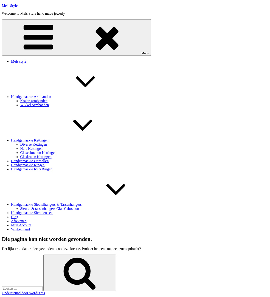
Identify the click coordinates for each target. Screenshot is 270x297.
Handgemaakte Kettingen (64, 140)
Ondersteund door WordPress (23, 293)
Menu (76, 37)
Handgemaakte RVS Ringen (31, 169)
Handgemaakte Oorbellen (30, 161)
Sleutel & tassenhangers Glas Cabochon (49, 209)
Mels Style (10, 6)
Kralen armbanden (34, 101)
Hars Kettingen (31, 148)
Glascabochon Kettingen (38, 153)
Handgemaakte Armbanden (65, 97)
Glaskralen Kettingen (35, 157)
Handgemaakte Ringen (28, 165)
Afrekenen (19, 221)
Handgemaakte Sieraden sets (32, 213)
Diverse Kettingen (33, 144)
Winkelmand (20, 229)
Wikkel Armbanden (34, 105)
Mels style (18, 61)
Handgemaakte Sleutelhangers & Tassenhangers (80, 204)
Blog (14, 217)
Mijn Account (21, 225)
